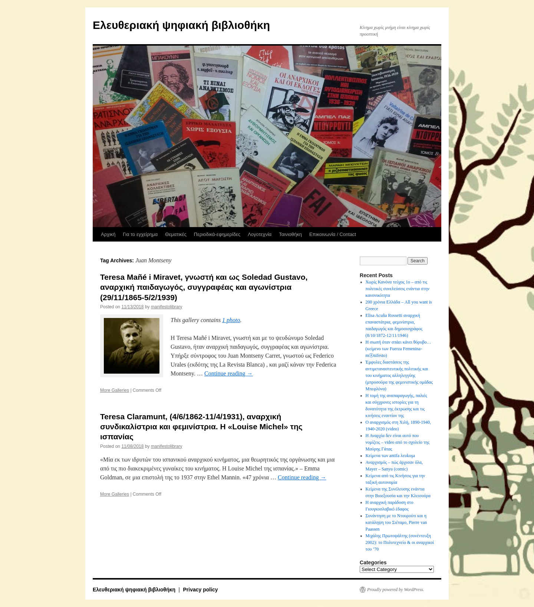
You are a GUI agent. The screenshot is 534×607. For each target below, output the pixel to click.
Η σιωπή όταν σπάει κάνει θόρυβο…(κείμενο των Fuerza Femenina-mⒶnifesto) (398, 348)
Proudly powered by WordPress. (395, 589)
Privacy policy (200, 590)
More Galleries (114, 390)
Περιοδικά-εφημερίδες (217, 234)
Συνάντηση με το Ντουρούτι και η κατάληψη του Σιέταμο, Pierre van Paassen (396, 522)
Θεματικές (176, 234)
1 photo (231, 320)
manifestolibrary (166, 306)
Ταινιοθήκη (290, 234)
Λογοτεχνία (259, 234)
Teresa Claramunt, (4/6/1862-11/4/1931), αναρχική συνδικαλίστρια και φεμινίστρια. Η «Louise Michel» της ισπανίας (201, 426)
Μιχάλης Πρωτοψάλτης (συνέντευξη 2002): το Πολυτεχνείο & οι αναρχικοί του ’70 (400, 542)
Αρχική (108, 234)
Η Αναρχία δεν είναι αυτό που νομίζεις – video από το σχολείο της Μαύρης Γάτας (397, 442)
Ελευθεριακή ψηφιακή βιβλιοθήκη (181, 25)
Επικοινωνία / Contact (332, 234)
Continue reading (228, 373)
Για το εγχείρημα (140, 234)
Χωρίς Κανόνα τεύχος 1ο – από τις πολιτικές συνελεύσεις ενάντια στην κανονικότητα (398, 288)
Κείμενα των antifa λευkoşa (390, 455)
